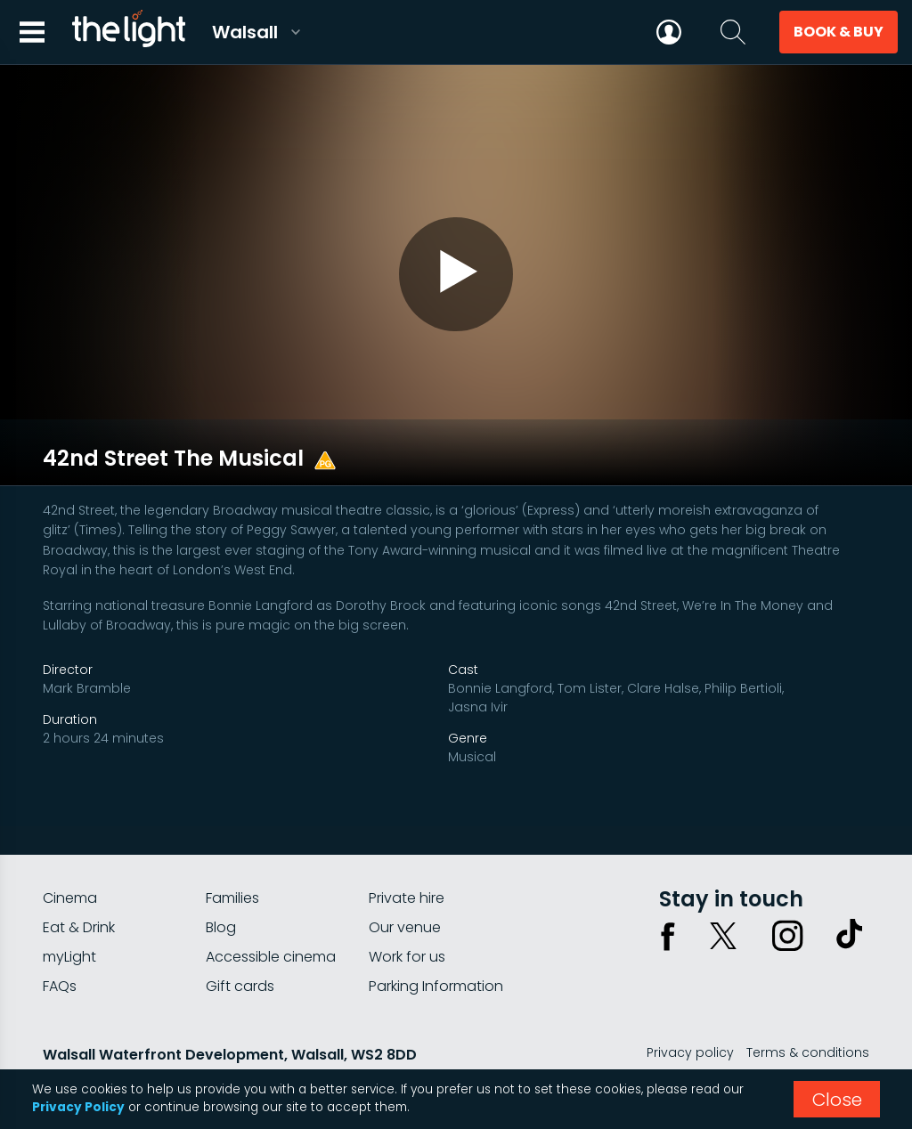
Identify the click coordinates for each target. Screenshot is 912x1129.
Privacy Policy (78, 1107)
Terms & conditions (807, 1011)
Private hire (406, 857)
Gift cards (240, 945)
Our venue (405, 886)
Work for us (407, 916)
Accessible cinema (271, 916)
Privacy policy (690, 1011)
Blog (221, 886)
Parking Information (436, 945)
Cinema (70, 857)
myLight (69, 916)
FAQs (60, 945)
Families (232, 857)
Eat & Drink (79, 886)
